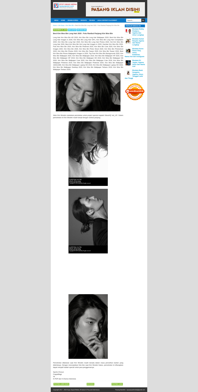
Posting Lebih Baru (61, 384)
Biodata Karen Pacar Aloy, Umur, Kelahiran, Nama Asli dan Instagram (134, 52)
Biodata (84, 20)
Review (92, 20)
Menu (56, 20)
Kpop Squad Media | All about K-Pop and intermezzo (83, 389)
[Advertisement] (88, 275)
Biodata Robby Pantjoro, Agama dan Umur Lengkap (138, 32)
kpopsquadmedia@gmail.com (136, 389)
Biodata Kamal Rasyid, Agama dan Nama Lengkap (138, 42)
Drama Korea (73, 20)
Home (63, 20)
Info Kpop (72, 30)
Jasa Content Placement (107, 20)
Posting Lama (117, 384)
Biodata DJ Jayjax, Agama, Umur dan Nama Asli (138, 63)
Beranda (90, 384)
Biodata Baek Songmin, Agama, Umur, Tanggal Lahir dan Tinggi (134, 74)
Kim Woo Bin (81, 30)
